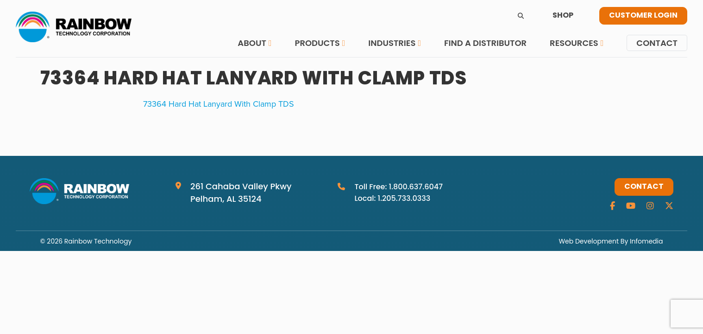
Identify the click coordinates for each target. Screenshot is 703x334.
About (252, 43)
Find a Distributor (485, 43)
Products (317, 43)
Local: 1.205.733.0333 (392, 198)
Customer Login (643, 15)
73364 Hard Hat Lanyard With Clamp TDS (218, 103)
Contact (657, 43)
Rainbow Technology (98, 241)
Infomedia (646, 241)
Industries (391, 43)
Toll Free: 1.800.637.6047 (398, 186)
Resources (574, 43)
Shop (562, 15)
